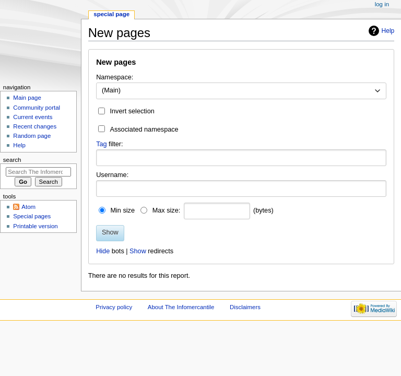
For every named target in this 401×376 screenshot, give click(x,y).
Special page (111, 14)
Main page (27, 98)
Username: (112, 175)
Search (12, 160)
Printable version (35, 226)
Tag (101, 144)
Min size (122, 210)
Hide (103, 251)
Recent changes (34, 126)
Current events (32, 117)
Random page (32, 136)
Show (137, 251)
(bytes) (263, 210)
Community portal (36, 107)
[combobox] (241, 91)
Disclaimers (245, 307)
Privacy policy (114, 307)
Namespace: (114, 77)
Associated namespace (144, 129)
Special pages (32, 216)
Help (388, 30)
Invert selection (132, 111)
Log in (382, 4)
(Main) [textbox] (111, 90)
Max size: (166, 210)
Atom (28, 207)
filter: (109, 144)
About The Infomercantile (181, 307)
